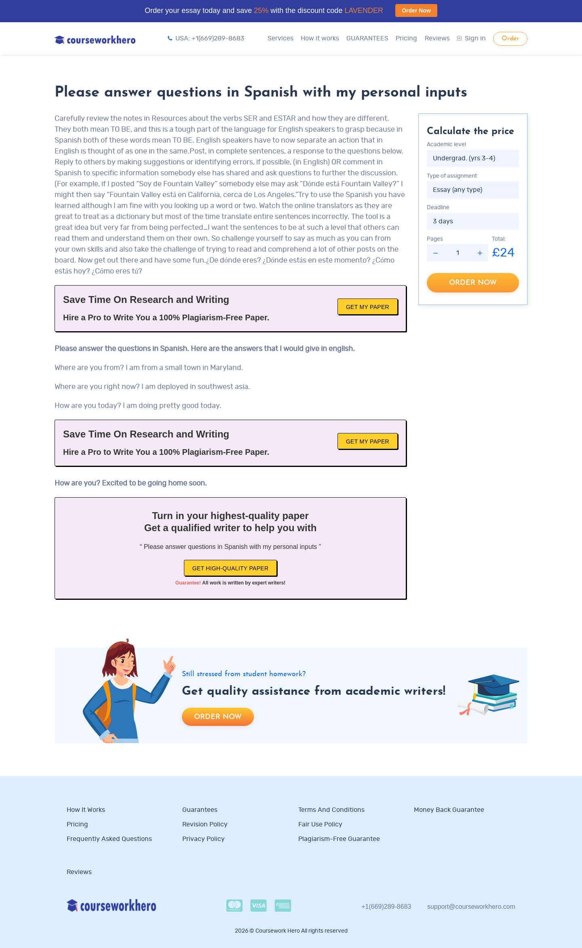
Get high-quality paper (230, 568)
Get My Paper (367, 307)
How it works (320, 38)
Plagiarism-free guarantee (339, 839)
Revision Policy (205, 824)
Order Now (416, 10)
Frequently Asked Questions (109, 839)
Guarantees (199, 810)
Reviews (437, 38)
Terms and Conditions (331, 810)
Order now (473, 283)
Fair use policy (320, 824)
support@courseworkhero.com (471, 906)
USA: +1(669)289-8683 (206, 38)
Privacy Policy (204, 839)
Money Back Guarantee (449, 810)
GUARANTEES (367, 38)
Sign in (471, 38)
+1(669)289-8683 (386, 906)
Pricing (406, 38)
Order (510, 39)
